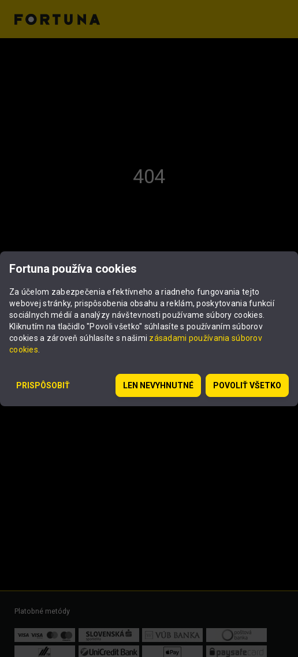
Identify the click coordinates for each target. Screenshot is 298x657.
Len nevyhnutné (158, 385)
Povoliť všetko (247, 385)
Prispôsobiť (43, 385)
